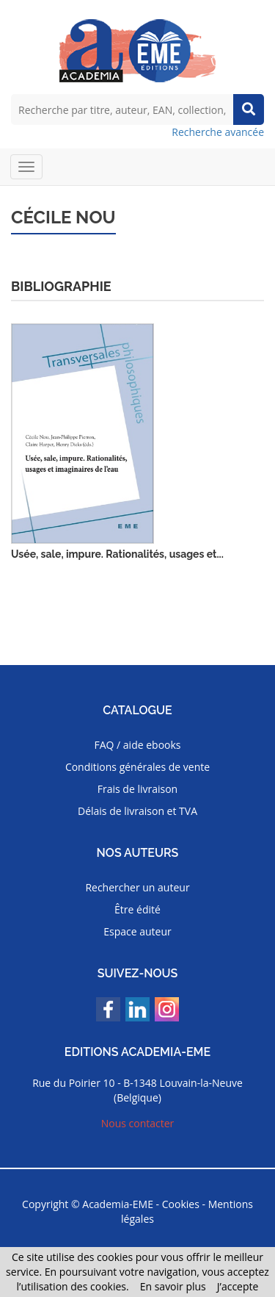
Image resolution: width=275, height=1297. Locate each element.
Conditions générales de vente (137, 767)
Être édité (137, 909)
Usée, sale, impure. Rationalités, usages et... (117, 554)
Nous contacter (138, 1123)
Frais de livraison (137, 789)
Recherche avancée (218, 132)
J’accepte (238, 1286)
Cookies (180, 1204)
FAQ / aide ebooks (137, 745)
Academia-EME (117, 1204)
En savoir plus (173, 1286)
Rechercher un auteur (137, 887)
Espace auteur (137, 931)
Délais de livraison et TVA (137, 811)
